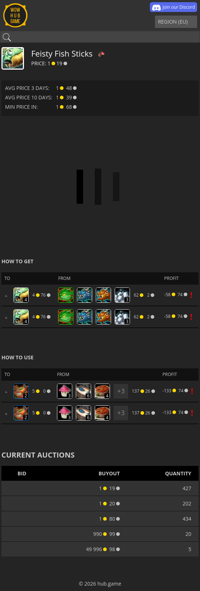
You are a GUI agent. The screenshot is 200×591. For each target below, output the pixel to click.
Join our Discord (173, 7)
